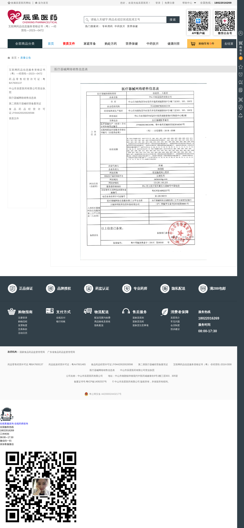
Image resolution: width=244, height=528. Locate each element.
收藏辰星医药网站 (21, 3)
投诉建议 (175, 329)
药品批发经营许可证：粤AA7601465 (67, 364)
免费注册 (170, 3)
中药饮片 (120, 26)
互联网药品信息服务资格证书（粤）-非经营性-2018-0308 (202, 364)
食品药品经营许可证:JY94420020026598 (112, 364)
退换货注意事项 (140, 325)
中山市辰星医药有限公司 (90, 376)
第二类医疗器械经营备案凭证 (25, 103)
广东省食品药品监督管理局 (61, 352)
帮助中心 (187, 3)
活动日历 (22, 333)
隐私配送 (99, 325)
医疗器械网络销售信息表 (22, 97)
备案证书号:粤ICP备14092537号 (90, 381)
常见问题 (175, 321)
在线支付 (60, 317)
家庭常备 (90, 43)
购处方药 (111, 43)
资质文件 (69, 43)
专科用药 (107, 26)
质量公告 (25, 57)
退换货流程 (138, 321)
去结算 (229, 43)
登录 (158, 3)
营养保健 (132, 26)
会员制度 (175, 325)
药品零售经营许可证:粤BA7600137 (25, 364)
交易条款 (22, 329)
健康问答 (174, 43)
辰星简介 (175, 317)
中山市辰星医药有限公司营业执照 (137, 370)
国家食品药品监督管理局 (32, 352)
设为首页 (43, 3)
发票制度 (22, 325)
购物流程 (22, 321)
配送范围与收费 (102, 317)
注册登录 (22, 317)
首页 (51, 43)
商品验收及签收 (102, 321)
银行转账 (60, 321)
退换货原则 (138, 317)
